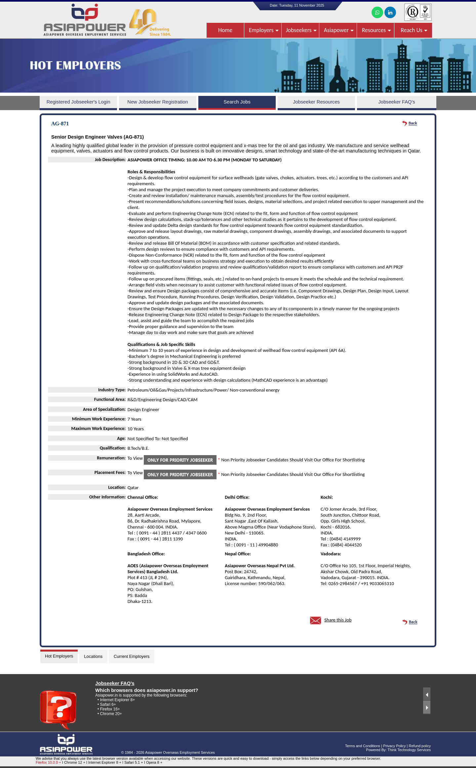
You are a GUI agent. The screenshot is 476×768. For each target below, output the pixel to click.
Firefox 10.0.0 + (48, 762)
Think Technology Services (409, 750)
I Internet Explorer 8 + (104, 762)
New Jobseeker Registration (157, 102)
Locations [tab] (93, 656)
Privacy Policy (394, 746)
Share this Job (337, 620)
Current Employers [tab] (131, 656)
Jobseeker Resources (316, 102)
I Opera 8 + (153, 762)
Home (225, 30)
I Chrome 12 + (74, 762)
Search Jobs (236, 102)
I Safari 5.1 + (133, 762)
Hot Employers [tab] (59, 656)
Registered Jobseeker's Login (78, 102)
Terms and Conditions (362, 746)
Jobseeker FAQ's (396, 102)
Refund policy (420, 746)
